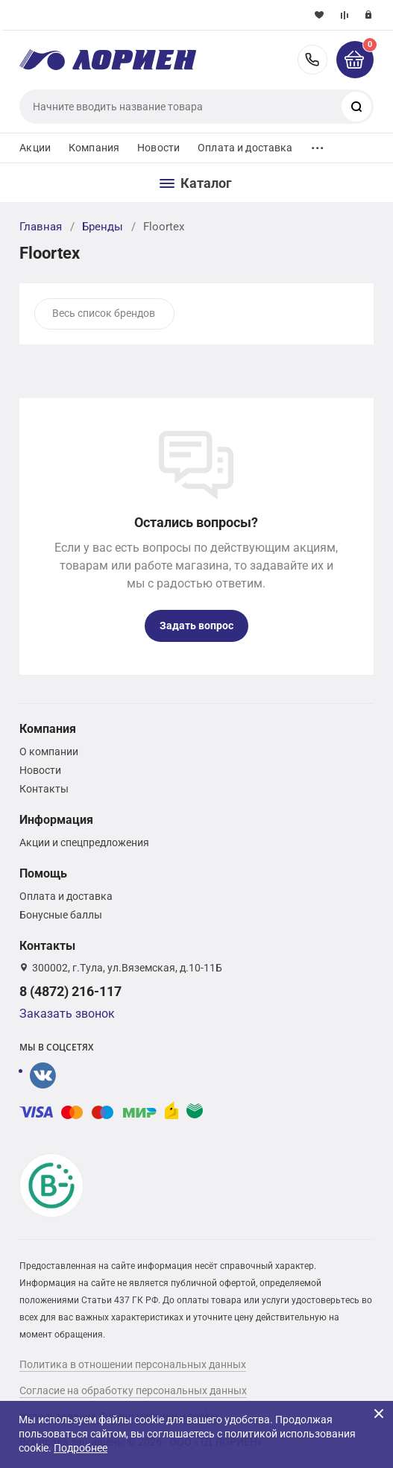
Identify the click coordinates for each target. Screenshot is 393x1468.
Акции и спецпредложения (84, 842)
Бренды (102, 226)
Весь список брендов (103, 313)
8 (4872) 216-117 (312, 60)
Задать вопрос (196, 625)
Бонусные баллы (60, 915)
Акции (35, 148)
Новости (158, 148)
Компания (94, 148)
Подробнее (80, 1448)
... (317, 144)
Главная (40, 226)
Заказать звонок (67, 1014)
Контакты (44, 789)
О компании (48, 751)
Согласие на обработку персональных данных (133, 1390)
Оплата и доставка (245, 148)
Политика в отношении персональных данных (132, 1364)
